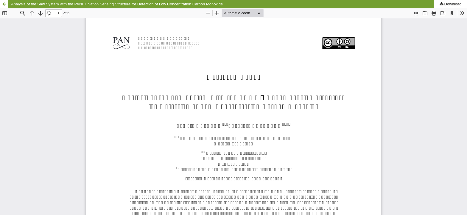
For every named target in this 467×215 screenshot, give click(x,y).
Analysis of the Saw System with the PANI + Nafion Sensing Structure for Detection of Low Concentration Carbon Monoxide (117, 4)
